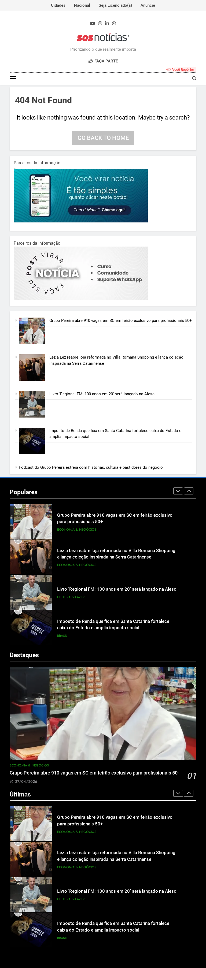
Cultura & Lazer (70, 597)
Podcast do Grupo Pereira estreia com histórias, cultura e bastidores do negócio (91, 467)
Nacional (82, 5)
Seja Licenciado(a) (115, 5)
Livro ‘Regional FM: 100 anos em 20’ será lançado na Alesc (101, 394)
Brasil (62, 636)
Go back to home (103, 138)
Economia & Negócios (76, 529)
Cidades (58, 5)
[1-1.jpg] (81, 221)
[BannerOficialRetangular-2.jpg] (81, 299)
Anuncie (148, 5)
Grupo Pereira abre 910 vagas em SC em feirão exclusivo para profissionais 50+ (120, 321)
